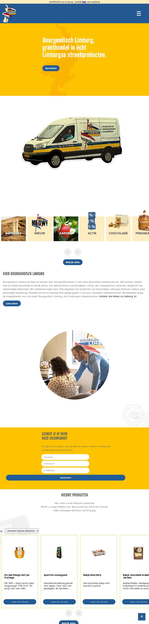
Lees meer (12, 303)
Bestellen (51, 68)
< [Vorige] (68, 613)
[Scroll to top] (141, 616)
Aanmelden (65, 477)
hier (84, 2)
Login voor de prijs (19, 602)
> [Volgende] (79, 613)
